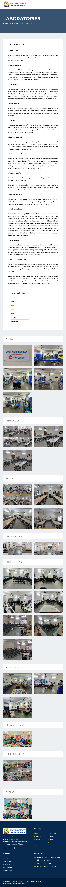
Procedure (6, 858)
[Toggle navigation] (61, 4)
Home (5, 24)
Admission (37, 843)
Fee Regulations (8, 867)
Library (12, 313)
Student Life (52, 833)
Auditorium (14, 317)
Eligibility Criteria (8, 870)
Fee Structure (7, 861)
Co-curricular (14, 24)
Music (12, 305)
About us (37, 836)
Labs (12, 309)
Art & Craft (14, 298)
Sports (12, 302)
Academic (37, 839)
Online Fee (6, 864)
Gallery (36, 846)
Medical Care (14, 321)
